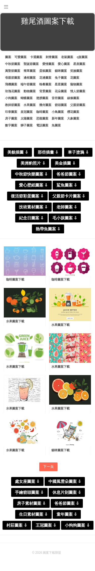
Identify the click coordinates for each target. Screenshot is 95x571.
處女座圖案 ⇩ (27, 481)
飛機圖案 (11, 84)
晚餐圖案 (45, 84)
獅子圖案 (27, 125)
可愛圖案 (20, 57)
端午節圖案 (28, 84)
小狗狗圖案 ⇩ (77, 525)
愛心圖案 (64, 64)
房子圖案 (11, 118)
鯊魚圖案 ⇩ (66, 185)
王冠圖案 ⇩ (46, 525)
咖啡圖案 (42, 112)
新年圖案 (58, 118)
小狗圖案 (11, 98)
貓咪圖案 (61, 71)
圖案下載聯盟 (52, 552)
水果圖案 (30, 105)
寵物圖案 (76, 84)
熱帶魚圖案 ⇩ (48, 229)
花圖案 (74, 77)
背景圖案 (45, 91)
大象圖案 (73, 118)
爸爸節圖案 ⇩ (68, 174)
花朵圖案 (61, 91)
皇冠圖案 (27, 112)
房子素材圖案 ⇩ (31, 503)
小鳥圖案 (58, 112)
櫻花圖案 (73, 112)
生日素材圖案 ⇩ (33, 514)
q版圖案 (82, 57)
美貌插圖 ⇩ (17, 152)
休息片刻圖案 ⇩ (66, 492)
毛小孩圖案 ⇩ (64, 218)
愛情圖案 (48, 64)
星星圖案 (61, 84)
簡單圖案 (30, 71)
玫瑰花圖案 (12, 91)
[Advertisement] (47, 39)
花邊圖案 (45, 77)
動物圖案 (30, 91)
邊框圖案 (30, 77)
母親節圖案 (12, 77)
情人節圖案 (77, 91)
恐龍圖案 (42, 118)
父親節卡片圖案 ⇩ (68, 196)
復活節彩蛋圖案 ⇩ (27, 196)
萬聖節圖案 (12, 71)
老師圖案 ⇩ (66, 207)
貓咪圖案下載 (60, 450)
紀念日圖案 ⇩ (31, 218)
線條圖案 (73, 98)
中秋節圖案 (12, 64)
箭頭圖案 (61, 105)
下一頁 (48, 466)
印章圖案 (11, 112)
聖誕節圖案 (31, 64)
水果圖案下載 (15, 321)
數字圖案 (11, 125)
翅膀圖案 (42, 98)
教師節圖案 (12, 105)
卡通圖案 (36, 57)
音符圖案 (58, 98)
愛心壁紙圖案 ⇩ (33, 185)
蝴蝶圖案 (27, 98)
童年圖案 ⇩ (66, 514)
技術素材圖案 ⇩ (33, 207)
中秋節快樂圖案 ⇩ (31, 174)
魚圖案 (56, 125)
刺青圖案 (52, 57)
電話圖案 (42, 125)
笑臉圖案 (76, 71)
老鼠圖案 (67, 57)
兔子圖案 (61, 77)
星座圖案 (79, 64)
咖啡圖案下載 (15, 279)
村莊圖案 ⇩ (16, 525)
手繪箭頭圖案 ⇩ (29, 492)
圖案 (8, 57)
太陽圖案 (27, 118)
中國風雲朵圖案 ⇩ (64, 481)
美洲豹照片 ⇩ (33, 163)
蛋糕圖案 (45, 71)
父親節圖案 (77, 105)
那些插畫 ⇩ (48, 152)
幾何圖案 (45, 105)
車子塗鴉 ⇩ (78, 152)
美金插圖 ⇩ (65, 163)
